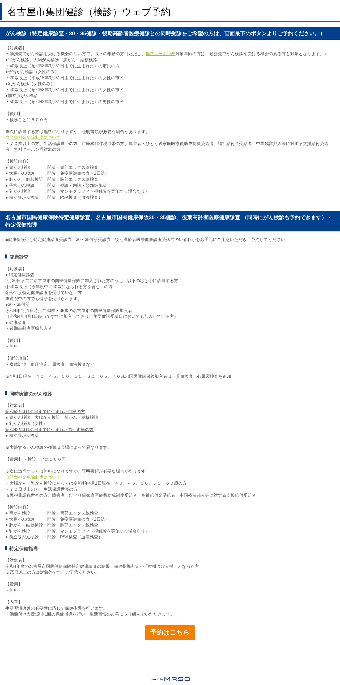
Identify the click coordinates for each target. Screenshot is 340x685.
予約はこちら (170, 632)
